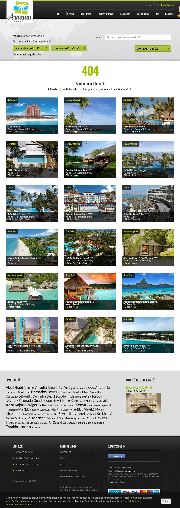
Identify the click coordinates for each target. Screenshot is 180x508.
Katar (72, 405)
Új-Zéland (55, 422)
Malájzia (24, 409)
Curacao (12, 396)
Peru (43, 413)
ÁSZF (62, 464)
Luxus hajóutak (102, 405)
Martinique (59, 409)
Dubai (51, 396)
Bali (28, 392)
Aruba (91, 387)
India (80, 401)
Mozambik (14, 413)
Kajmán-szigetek (28, 404)
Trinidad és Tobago (24, 422)
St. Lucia (20, 418)
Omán (37, 414)
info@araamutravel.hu (125, 471)
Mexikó (89, 409)
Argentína (82, 388)
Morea (99, 409)
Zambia (12, 426)
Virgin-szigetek (95, 422)
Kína (89, 405)
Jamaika (103, 400)
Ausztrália (102, 387)
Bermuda (54, 392)
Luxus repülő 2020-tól (139, 387)
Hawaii (57, 400)
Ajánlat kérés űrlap (116, 482)
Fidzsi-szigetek (79, 396)
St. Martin (35, 417)
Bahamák (11, 392)
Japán (10, 405)
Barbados (39, 391)
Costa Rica (95, 392)
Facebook (116, 456)
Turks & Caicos (41, 422)
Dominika (39, 396)
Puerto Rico (52, 414)
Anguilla (41, 387)
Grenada (26, 400)
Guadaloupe (42, 400)
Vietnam (80, 422)
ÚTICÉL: (99, 37)
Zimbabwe (38, 427)
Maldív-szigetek (40, 409)
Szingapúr (75, 418)
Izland (87, 400)
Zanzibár (25, 427)
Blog (62, 458)
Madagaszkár (12, 409)
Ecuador (61, 396)
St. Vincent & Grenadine (57, 418)
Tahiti (83, 418)
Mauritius (76, 409)
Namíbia (28, 413)
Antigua (70, 387)
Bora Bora (67, 392)
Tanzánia (92, 418)
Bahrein (21, 392)
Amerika (29, 388)
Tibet (10, 422)
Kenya (80, 404)
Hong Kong (70, 400)
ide (60, 89)
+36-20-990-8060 (123, 467)
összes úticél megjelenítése (27, 54)
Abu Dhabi (14, 387)
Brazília (77, 392)
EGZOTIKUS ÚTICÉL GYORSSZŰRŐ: (29, 36)
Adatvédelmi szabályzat (72, 476)
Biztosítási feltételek (71, 470)
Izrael (93, 400)
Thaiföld (102, 418)
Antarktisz (55, 387)
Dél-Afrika (25, 396)
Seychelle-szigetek (72, 414)
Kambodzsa (50, 405)
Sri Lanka (91, 413)
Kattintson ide (167, 5)
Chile (85, 392)
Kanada (64, 405)
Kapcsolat (65, 452)
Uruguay (69, 422)
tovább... (32, 111)
